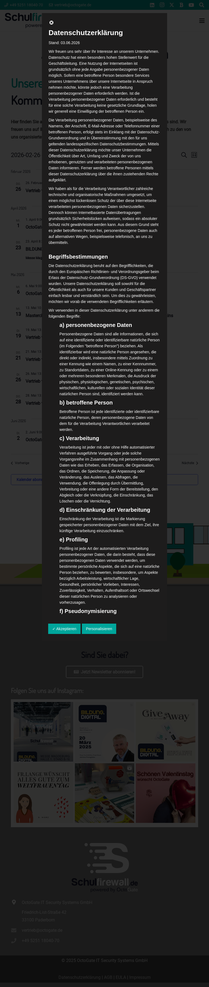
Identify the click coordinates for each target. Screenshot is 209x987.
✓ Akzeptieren (64, 629)
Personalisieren (99, 629)
